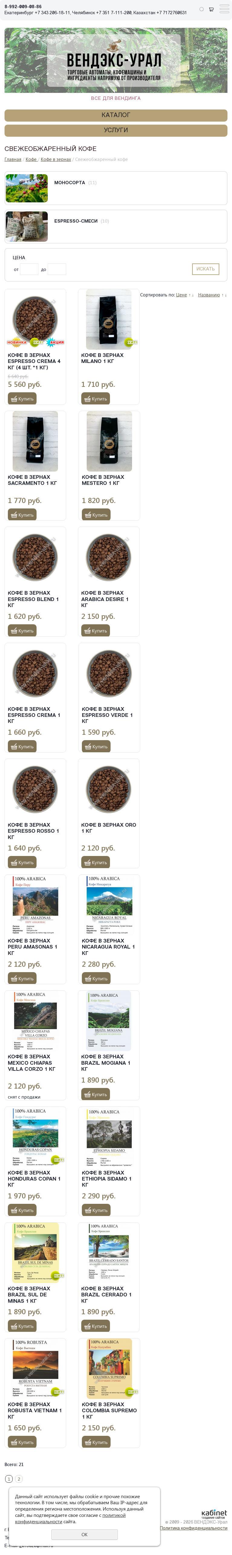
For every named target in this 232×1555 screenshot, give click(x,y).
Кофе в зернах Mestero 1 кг (103, 480)
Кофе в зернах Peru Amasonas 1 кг (32, 947)
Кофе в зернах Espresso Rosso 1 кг (33, 831)
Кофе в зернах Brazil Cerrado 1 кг (106, 1295)
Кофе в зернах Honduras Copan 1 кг (34, 1179)
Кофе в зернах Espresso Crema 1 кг (34, 715)
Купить (26, 398)
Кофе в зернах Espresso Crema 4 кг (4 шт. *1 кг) (34, 362)
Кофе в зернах (56, 159)
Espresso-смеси (76, 221)
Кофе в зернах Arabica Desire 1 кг (105, 599)
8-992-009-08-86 (23, 7)
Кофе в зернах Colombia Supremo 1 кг (109, 1411)
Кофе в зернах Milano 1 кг (102, 358)
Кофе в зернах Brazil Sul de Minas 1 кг (29, 1295)
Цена (19, 257)
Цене (181, 295)
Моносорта (69, 183)
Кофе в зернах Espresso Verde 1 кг (107, 715)
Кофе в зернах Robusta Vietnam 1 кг (35, 1411)
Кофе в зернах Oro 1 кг (108, 828)
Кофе (32, 159)
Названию (209, 295)
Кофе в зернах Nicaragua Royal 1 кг (108, 947)
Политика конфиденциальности (193, 1528)
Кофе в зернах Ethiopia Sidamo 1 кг (107, 1179)
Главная (13, 159)
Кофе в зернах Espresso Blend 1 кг (33, 599)
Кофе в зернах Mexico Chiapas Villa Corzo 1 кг (32, 1063)
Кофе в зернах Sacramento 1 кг (32, 480)
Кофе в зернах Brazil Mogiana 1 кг (105, 1063)
